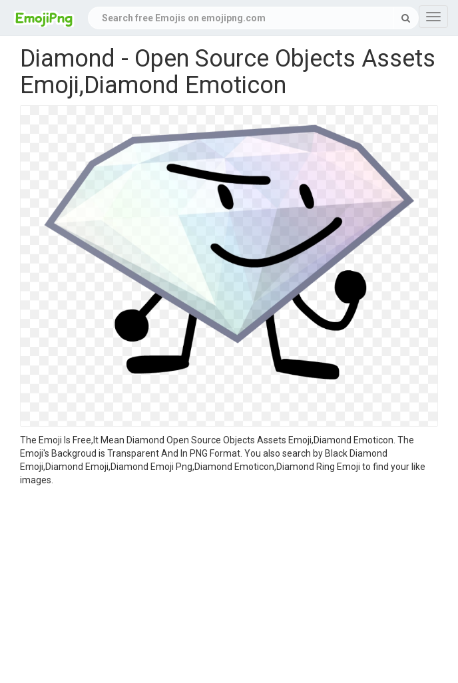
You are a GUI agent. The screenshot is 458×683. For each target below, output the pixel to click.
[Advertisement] (229, 586)
